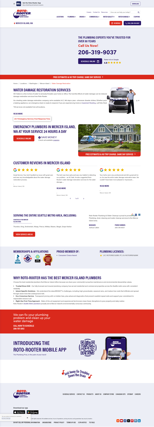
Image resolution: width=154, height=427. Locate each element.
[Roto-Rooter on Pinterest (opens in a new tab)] (132, 421)
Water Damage (124, 17)
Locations (60, 17)
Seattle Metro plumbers (32, 304)
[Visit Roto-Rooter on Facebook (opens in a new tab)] (136, 215)
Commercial (94, 17)
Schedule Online (90, 61)
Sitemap (130, 394)
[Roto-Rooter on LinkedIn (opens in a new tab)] (139, 421)
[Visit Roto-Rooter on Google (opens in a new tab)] (132, 215)
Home (15, 84)
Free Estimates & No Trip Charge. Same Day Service (78, 77)
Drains (82, 17)
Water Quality (108, 17)
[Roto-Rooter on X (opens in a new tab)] (128, 421)
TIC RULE (92, 422)
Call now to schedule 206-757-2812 (23, 327)
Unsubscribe (46, 422)
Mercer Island (44, 84)
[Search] (125, 12)
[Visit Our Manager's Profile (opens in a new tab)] (94, 228)
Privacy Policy (59, 422)
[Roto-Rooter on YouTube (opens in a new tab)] (121, 421)
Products (89, 394)
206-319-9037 (97, 52)
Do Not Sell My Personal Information (26, 422)
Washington (33, 84)
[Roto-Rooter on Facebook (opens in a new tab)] (125, 421)
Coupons (137, 17)
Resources (104, 12)
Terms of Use (71, 422)
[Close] (27, 418)
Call (132, 23)
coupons (56, 140)
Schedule (115, 23)
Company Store (108, 394)
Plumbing (72, 17)
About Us (98, 394)
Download (135, 4)
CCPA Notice (82, 422)
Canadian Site (121, 394)
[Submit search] (138, 12)
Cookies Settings (6, 418)
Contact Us (96, 12)
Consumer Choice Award (68, 255)
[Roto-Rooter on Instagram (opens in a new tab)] (135, 421)
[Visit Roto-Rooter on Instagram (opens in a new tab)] (139, 215)
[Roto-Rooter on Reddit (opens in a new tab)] (117, 421)
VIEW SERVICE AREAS (24, 234)
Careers (89, 12)
